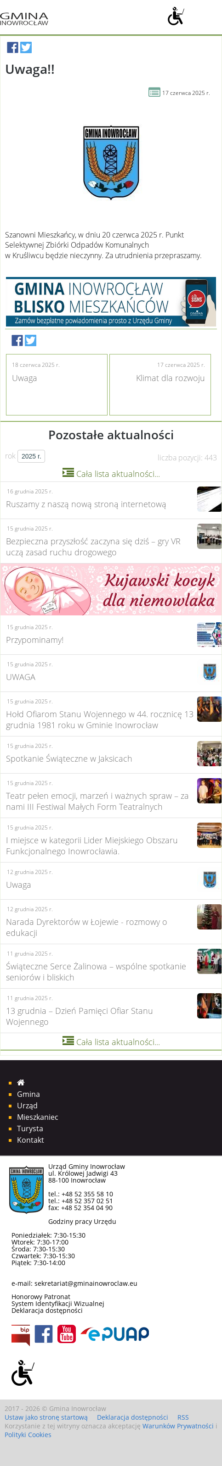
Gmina (28, 1094)
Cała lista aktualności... (111, 473)
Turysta (30, 1128)
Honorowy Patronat (40, 1296)
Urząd (27, 1106)
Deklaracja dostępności (47, 1310)
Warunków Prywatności (178, 1426)
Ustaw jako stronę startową (46, 1417)
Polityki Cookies (28, 1434)
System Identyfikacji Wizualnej (57, 1303)
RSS (183, 1417)
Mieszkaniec (37, 1117)
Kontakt (30, 1140)
